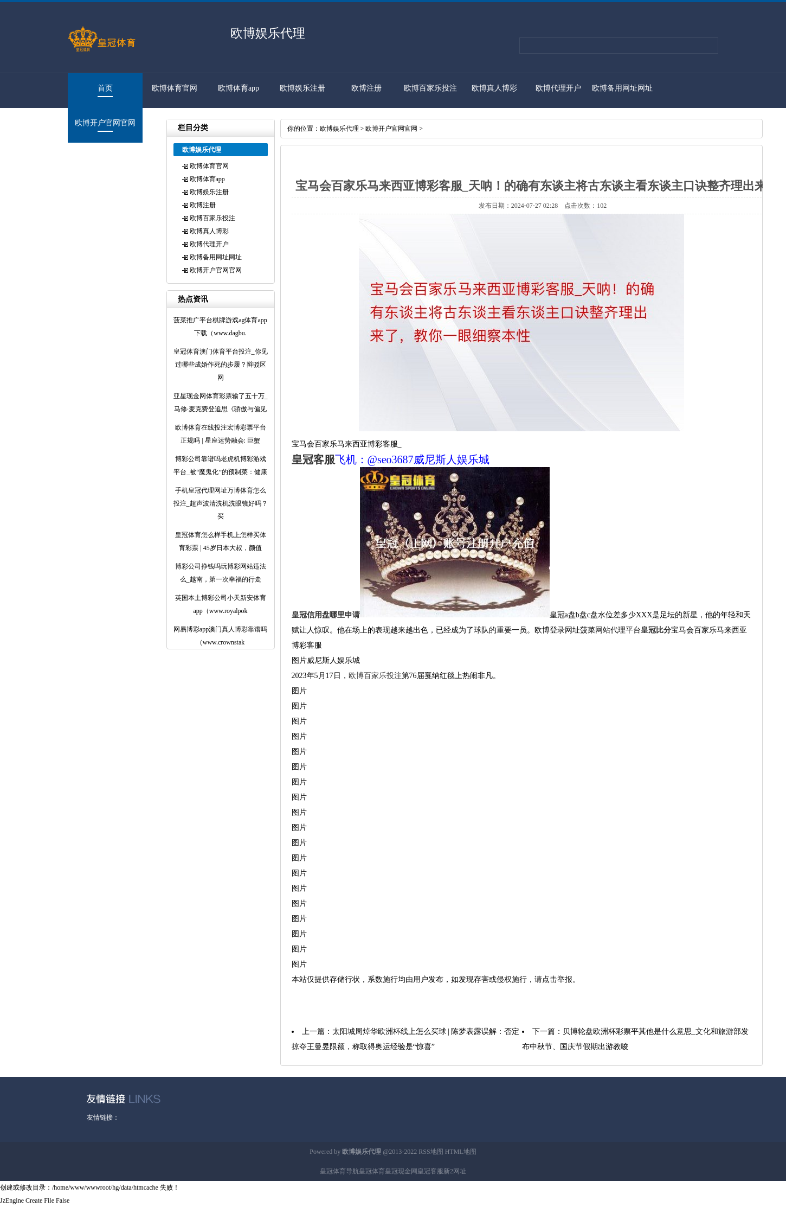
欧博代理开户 (558, 88)
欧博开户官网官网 (105, 123)
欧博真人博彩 (494, 88)
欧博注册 (366, 88)
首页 (105, 88)
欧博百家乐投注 (430, 88)
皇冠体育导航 (339, 1171)
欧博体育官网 (174, 88)
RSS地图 (430, 1151)
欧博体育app (238, 88)
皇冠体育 (372, 1171)
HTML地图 (460, 1151)
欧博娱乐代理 (339, 128)
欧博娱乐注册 (302, 88)
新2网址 (454, 1171)
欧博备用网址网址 (622, 88)
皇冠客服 (430, 1171)
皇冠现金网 (401, 1171)
